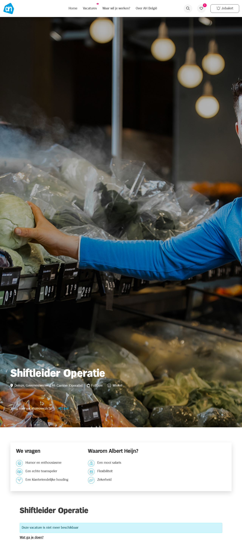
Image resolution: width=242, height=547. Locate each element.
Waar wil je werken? (116, 8)
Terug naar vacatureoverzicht (31, 408)
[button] (63, 408)
